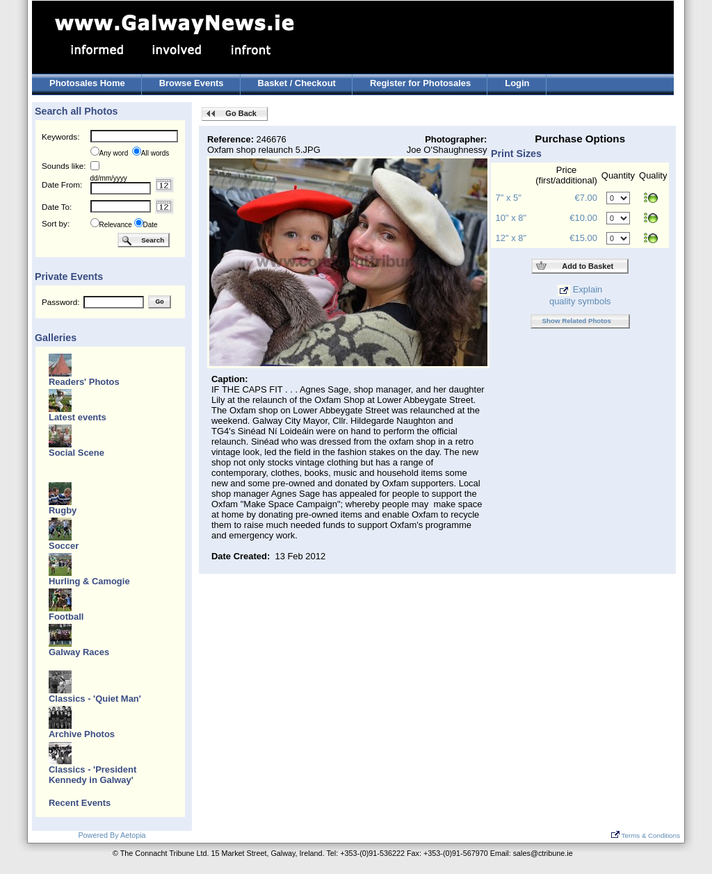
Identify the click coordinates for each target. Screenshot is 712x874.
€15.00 (583, 238)
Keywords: (60, 136)
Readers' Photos (84, 382)
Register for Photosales (420, 83)
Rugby (62, 510)
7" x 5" (508, 197)
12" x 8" (511, 238)
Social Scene (76, 452)
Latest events (77, 417)
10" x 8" (511, 218)
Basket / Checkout (297, 83)
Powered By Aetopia (111, 835)
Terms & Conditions (645, 835)
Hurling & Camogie (89, 581)
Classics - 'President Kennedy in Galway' (92, 774)
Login (517, 83)
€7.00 (585, 197)
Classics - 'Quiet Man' (95, 698)
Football (66, 616)
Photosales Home (87, 83)
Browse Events (191, 83)
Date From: (62, 184)
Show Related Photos (576, 320)
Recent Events (80, 803)
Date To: (57, 206)
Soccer (64, 546)
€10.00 (583, 218)
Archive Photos (82, 734)
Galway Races (79, 652)
